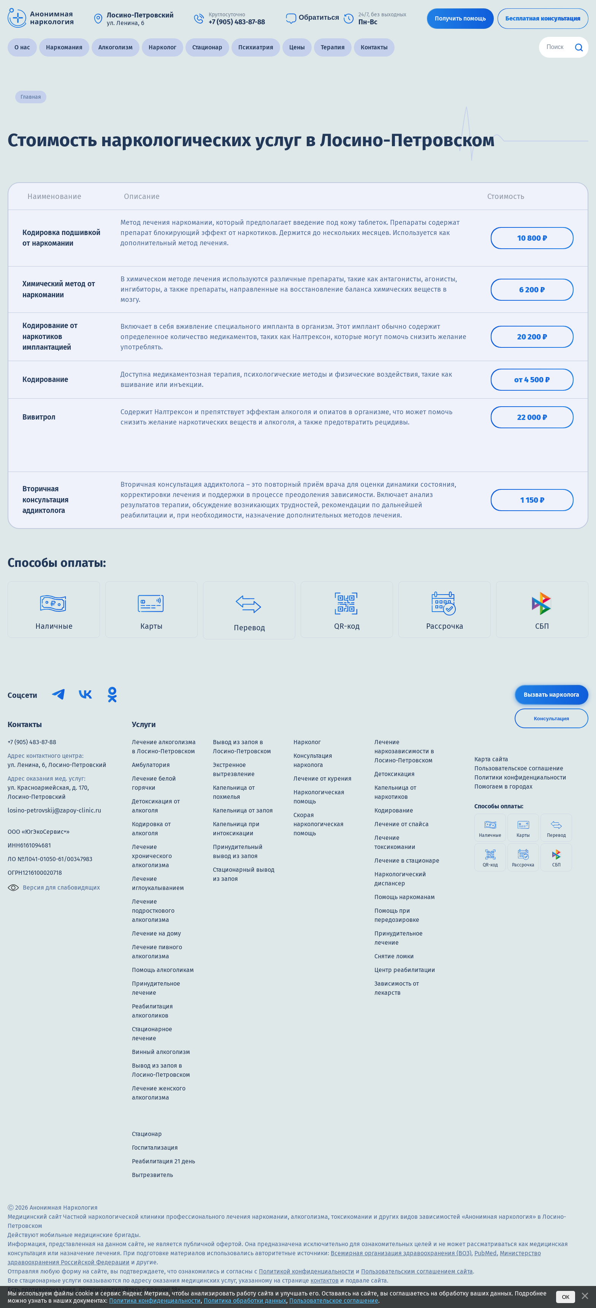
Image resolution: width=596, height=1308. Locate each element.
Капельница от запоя (243, 810)
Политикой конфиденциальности (306, 1271)
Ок (565, 1297)
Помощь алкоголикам (163, 970)
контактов (325, 1280)
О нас (22, 47)
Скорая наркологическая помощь (318, 824)
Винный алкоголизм (161, 1052)
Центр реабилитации (404, 970)
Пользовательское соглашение (333, 1300)
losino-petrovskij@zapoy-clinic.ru (54, 810)
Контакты (374, 47)
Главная (31, 97)
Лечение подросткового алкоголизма (153, 910)
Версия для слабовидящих (54, 887)
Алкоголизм (115, 47)
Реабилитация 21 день (163, 1161)
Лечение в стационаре (406, 860)
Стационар (207, 47)
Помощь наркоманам (404, 897)
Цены (297, 47)
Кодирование (393, 810)
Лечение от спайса (401, 824)
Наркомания (64, 47)
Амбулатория (151, 764)
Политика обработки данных (245, 1300)
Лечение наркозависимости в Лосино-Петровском (404, 751)
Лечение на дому (156, 933)
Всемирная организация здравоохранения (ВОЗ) (401, 1253)
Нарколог (162, 47)
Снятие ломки (394, 956)
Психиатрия (255, 47)
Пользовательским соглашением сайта (417, 1271)
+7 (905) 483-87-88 (32, 742)
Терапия (333, 47)
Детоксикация (394, 774)
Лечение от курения (322, 778)
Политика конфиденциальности (155, 1300)
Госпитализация (155, 1147)
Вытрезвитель (152, 1175)
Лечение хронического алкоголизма (152, 856)
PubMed (485, 1253)
